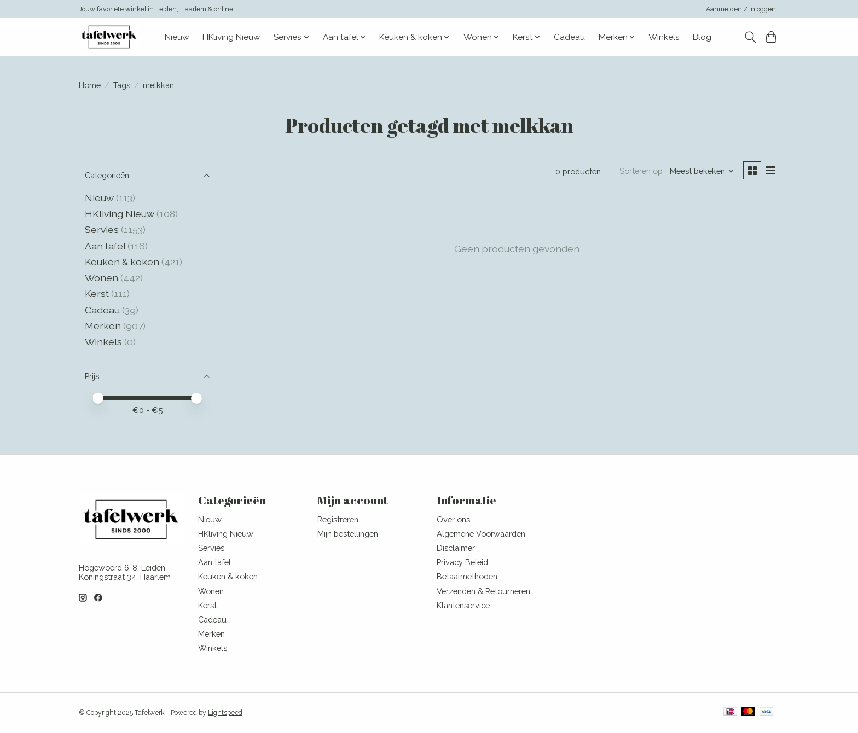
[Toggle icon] (750, 37)
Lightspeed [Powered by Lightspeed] (225, 713)
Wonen (101, 277)
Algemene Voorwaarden (481, 533)
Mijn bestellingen (347, 533)
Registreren (337, 519)
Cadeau (569, 37)
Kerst (98, 293)
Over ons (453, 519)
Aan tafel (106, 246)
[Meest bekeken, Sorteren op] (700, 171)
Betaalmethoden (467, 576)
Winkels (664, 37)
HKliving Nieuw (231, 37)
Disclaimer (456, 547)
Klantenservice (463, 605)
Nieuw (177, 37)
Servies (102, 229)
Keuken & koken (122, 261)
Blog (702, 37)
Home (90, 85)
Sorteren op (638, 171)
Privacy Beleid (462, 562)
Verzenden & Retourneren (483, 591)
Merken (103, 325)
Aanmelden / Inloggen (741, 9)
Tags (121, 85)
